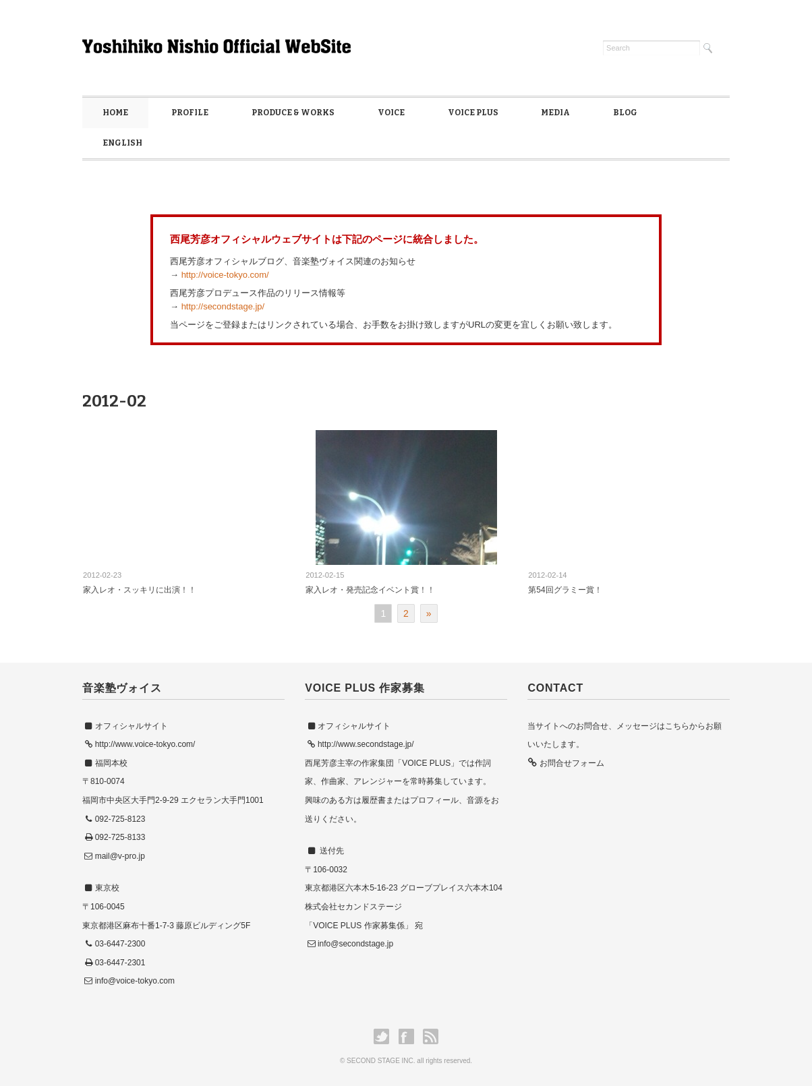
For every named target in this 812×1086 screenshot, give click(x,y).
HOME (115, 112)
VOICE (391, 112)
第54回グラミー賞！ (565, 590)
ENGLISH (122, 143)
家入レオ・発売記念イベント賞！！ (370, 590)
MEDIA (555, 112)
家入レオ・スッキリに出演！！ (139, 590)
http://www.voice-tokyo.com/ (145, 744)
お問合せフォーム (570, 763)
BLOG (625, 112)
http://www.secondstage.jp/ (366, 744)
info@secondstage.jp (355, 943)
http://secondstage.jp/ (223, 306)
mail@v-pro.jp (120, 856)
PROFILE (189, 112)
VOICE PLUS (473, 112)
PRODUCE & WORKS (293, 112)
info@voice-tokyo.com (135, 981)
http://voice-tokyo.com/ (225, 275)
